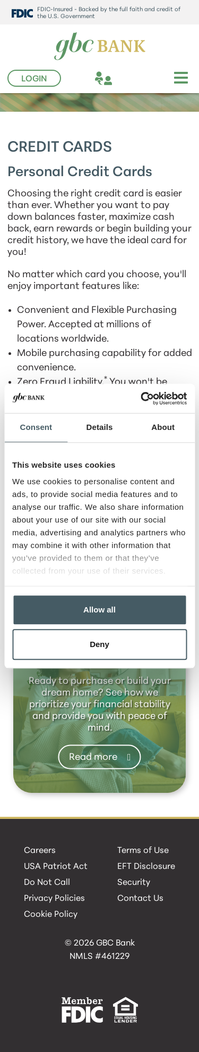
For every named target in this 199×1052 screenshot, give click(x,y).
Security (133, 883)
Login (34, 79)
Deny (99, 644)
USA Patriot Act (56, 867)
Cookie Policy (50, 914)
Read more (93, 757)
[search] (161, 79)
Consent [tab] (36, 427)
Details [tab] (99, 427)
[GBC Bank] (99, 46)
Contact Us (140, 898)
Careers (40, 851)
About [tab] (163, 427)
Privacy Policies (54, 898)
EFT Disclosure (146, 867)
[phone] (142, 79)
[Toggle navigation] (181, 78)
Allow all (99, 609)
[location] (123, 79)
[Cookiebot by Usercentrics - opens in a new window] (142, 398)
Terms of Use (143, 851)
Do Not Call (47, 883)
